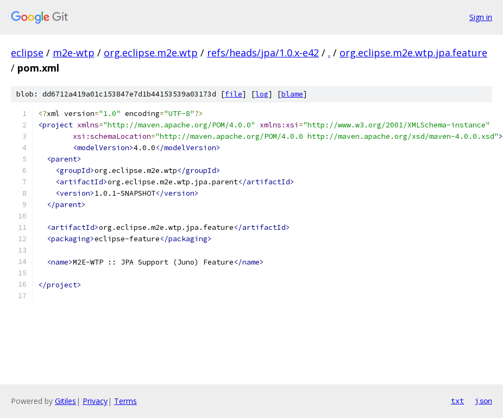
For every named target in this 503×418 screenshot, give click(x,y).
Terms (125, 401)
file (233, 94)
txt (457, 401)
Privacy (95, 401)
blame (292, 94)
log (261, 94)
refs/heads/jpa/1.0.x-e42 (263, 52)
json (483, 401)
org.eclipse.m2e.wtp (151, 52)
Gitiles (65, 401)
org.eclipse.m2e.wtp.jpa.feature (413, 52)
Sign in (480, 17)
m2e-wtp (74, 52)
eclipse (27, 52)
